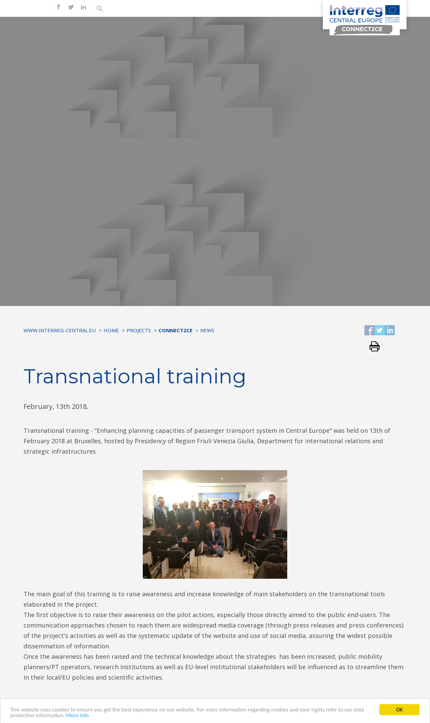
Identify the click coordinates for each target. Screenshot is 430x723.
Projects (139, 330)
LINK (166, 701)
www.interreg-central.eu (60, 330)
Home (111, 330)
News (207, 330)
